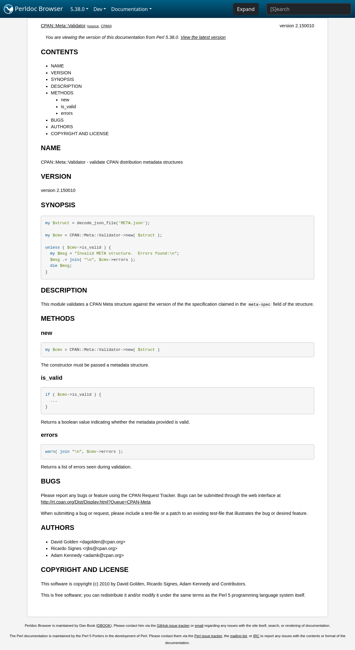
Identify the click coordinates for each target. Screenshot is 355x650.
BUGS (57, 120)
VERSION (61, 72)
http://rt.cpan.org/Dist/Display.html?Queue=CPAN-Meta (96, 502)
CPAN (106, 26)
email (199, 625)
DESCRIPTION (66, 86)
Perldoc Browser (33, 9)
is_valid (68, 106)
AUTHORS (62, 126)
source (93, 26)
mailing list (238, 636)
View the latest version (203, 37)
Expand (246, 9)
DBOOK (104, 625)
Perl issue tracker (208, 636)
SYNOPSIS (62, 79)
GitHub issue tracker (173, 625)
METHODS (62, 92)
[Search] (308, 9)
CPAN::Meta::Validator (63, 25)
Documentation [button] (129, 9)
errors (67, 113)
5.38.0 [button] (78, 9)
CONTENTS (59, 52)
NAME (57, 65)
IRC (256, 636)
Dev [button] (98, 9)
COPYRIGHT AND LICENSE (80, 133)
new (65, 99)
